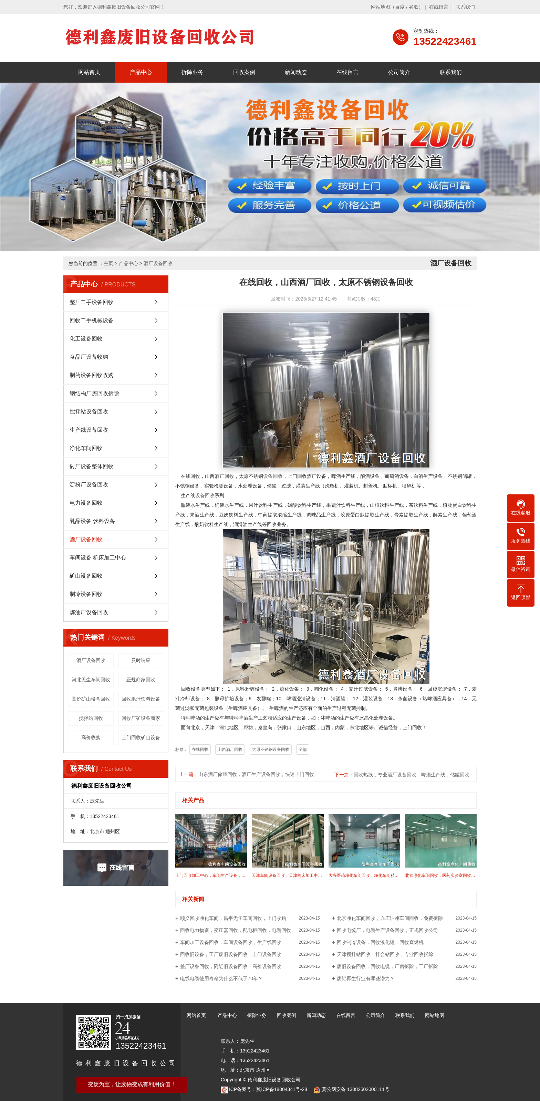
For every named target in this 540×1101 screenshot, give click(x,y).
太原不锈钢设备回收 (270, 749)
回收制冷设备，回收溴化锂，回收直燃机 (380, 942)
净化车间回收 (86, 448)
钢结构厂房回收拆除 (94, 393)
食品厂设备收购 (89, 357)
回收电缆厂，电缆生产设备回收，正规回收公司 (387, 930)
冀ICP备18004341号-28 (281, 1089)
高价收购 (91, 737)
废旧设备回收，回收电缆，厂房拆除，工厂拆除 (387, 966)
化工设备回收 (86, 339)
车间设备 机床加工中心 (98, 557)
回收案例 (244, 72)
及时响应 (140, 660)
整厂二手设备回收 (92, 302)
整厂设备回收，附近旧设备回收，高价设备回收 (230, 966)
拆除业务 (192, 72)
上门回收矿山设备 (141, 737)
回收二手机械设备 (92, 320)
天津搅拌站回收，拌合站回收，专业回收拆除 (385, 954)
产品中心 (141, 72)
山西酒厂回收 (230, 749)
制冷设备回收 (86, 594)
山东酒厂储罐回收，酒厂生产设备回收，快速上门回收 (256, 774)
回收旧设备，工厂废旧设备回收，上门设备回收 (230, 954)
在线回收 (200, 749)
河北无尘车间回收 (91, 679)
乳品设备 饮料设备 (92, 521)
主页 (108, 263)
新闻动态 (296, 72)
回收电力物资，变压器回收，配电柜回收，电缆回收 (235, 930)
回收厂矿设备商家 (141, 718)
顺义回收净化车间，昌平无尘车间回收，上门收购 (233, 918)
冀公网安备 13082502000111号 (356, 1089)
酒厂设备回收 (158, 263)
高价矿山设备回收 (91, 699)
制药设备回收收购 (92, 375)
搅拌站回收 (91, 718)
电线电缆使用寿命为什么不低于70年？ (221, 978)
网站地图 (380, 7)
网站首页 (89, 72)
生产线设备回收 (89, 430)
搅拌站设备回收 (89, 412)
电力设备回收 (86, 503)
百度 (400, 7)
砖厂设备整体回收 (92, 466)
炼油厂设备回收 (89, 612)
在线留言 (438, 7)
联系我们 (465, 7)
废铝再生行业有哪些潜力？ (366, 978)
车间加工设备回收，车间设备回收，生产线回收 (230, 942)
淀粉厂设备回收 (89, 484)
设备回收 (272, 476)
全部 (303, 749)
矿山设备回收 (86, 576)
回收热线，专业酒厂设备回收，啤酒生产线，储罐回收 (411, 774)
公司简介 (399, 72)
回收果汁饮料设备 (141, 699)
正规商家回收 (140, 679)
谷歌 (413, 7)
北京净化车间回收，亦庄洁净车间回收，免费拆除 (390, 918)
